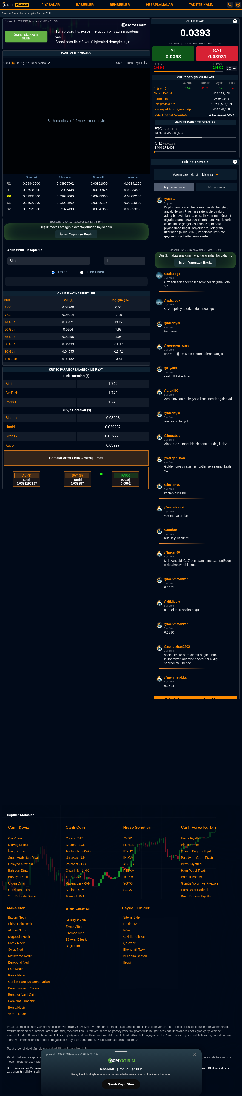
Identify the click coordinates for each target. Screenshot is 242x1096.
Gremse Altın (75, 933)
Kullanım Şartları (135, 956)
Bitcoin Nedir (17, 917)
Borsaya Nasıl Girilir (22, 994)
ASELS (128, 864)
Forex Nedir (16, 943)
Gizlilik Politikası (134, 937)
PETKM (128, 870)
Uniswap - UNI (76, 857)
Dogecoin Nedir (19, 937)
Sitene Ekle (131, 917)
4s (18, 63)
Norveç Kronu (18, 845)
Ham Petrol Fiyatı (193, 870)
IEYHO (128, 851)
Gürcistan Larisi (19, 890)
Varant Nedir (17, 1014)
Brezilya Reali (18, 877)
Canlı (6, 63)
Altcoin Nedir (17, 930)
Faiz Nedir (15, 969)
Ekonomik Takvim (135, 949)
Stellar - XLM (75, 890)
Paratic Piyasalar (13, 13)
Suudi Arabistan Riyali (23, 857)
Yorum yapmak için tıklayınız (195, 174)
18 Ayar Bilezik (76, 939)
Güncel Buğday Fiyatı (196, 851)
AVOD (127, 838)
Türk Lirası (95, 272)
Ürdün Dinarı (17, 883)
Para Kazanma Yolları (23, 988)
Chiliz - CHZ (74, 838)
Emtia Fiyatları (191, 838)
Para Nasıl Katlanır (21, 1001)
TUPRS (128, 877)
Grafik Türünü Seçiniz (132, 63)
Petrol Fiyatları (191, 864)
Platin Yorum (190, 845)
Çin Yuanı (15, 838)
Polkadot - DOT (77, 864)
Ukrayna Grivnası (20, 864)
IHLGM (128, 857)
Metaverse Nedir (20, 956)
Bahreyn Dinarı (18, 870)
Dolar (62, 272)
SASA (127, 890)
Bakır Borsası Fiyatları (197, 896)
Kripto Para (35, 13)
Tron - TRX (73, 877)
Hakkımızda (131, 924)
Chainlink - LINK (77, 870)
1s (13, 63)
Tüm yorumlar (217, 187)
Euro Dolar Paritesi (194, 890)
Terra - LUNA (75, 896)
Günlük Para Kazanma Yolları (29, 982)
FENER (128, 845)
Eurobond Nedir (19, 962)
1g (22, 63)
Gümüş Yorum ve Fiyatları (199, 883)
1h (27, 63)
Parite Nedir (16, 975)
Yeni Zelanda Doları (22, 896)
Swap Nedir (16, 949)
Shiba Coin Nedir (20, 924)
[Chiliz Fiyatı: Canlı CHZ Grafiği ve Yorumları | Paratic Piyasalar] (15, 5)
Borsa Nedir (16, 1007)
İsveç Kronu (16, 851)
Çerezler (129, 943)
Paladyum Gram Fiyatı (197, 857)
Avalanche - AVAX (78, 851)
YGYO (128, 883)
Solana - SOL (75, 845)
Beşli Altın (73, 946)
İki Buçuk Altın (76, 920)
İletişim (128, 962)
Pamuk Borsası (192, 877)
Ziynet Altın (74, 926)
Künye (128, 930)
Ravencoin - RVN (78, 883)
